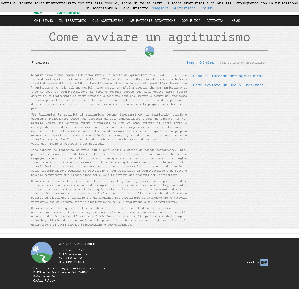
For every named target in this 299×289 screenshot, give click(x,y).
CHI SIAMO (43, 21)
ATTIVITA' (216, 21)
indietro (42, 62)
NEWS (236, 21)
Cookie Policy (44, 280)
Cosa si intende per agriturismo (228, 76)
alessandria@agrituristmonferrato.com (75, 268)
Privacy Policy (44, 276)
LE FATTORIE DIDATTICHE (152, 21)
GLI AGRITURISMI (108, 21)
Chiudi (207, 8)
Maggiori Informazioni (174, 8)
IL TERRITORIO (72, 21)
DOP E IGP (191, 21)
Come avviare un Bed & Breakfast (228, 85)
